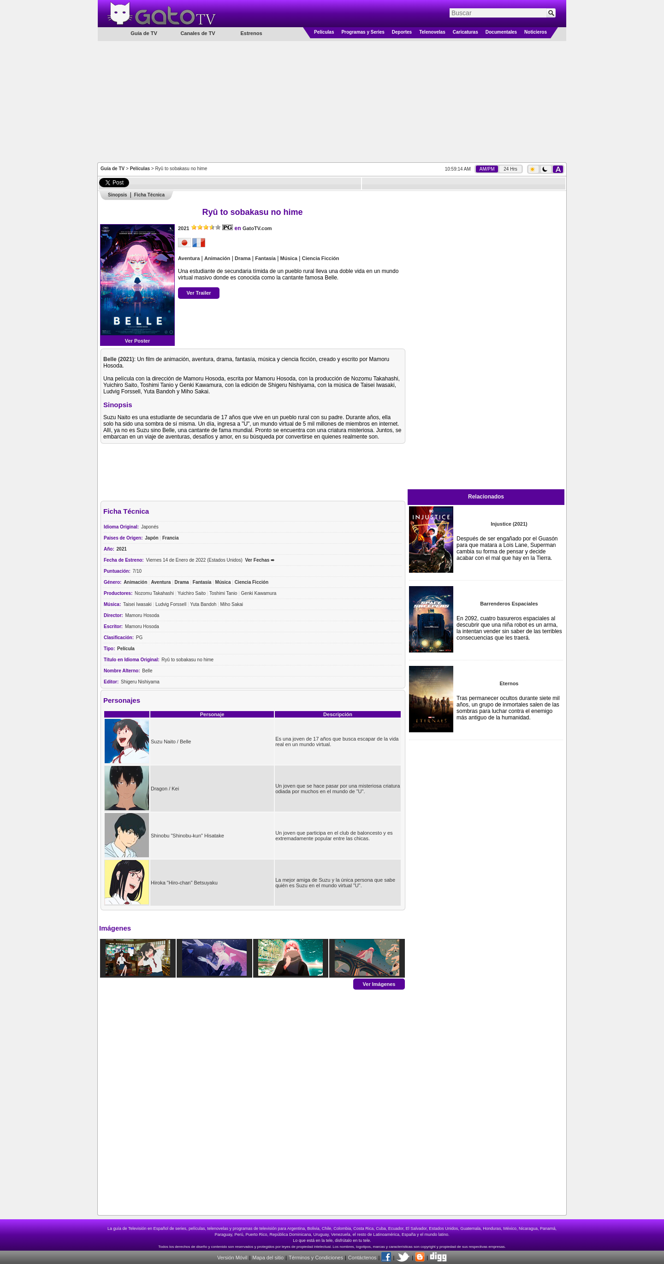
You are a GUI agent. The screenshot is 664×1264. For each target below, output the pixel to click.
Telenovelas (432, 32)
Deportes (402, 32)
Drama (242, 258)
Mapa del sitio (268, 1257)
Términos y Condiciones (316, 1257)
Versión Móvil (232, 1257)
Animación (217, 258)
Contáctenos (362, 1257)
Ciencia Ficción (320, 258)
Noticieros (535, 32)
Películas (324, 32)
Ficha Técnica (149, 194)
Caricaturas (465, 32)
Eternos (509, 683)
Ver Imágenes (379, 983)
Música (288, 258)
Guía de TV (113, 168)
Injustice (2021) (509, 524)
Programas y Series (362, 32)
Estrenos (251, 33)
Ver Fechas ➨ (259, 560)
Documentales (501, 32)
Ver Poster (137, 341)
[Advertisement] (332, 101)
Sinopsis (117, 194)
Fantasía (265, 258)
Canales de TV (197, 33)
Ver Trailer (198, 293)
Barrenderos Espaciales (509, 603)
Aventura (189, 258)
